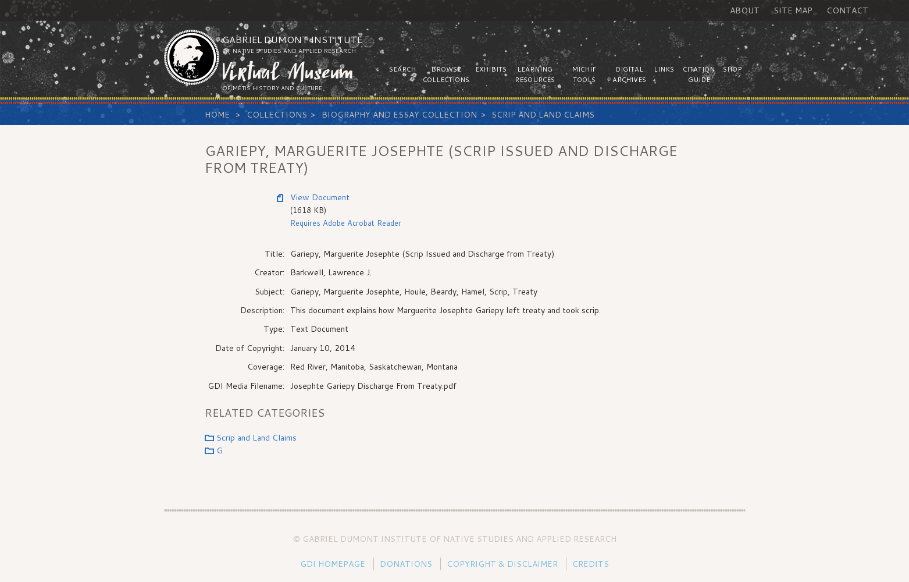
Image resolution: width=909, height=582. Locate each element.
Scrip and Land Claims (542, 114)
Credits (590, 564)
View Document (320, 197)
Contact (847, 10)
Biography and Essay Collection (399, 114)
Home (217, 114)
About (745, 10)
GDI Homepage (332, 564)
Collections (277, 114)
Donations (406, 564)
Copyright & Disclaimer (502, 564)
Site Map (792, 10)
